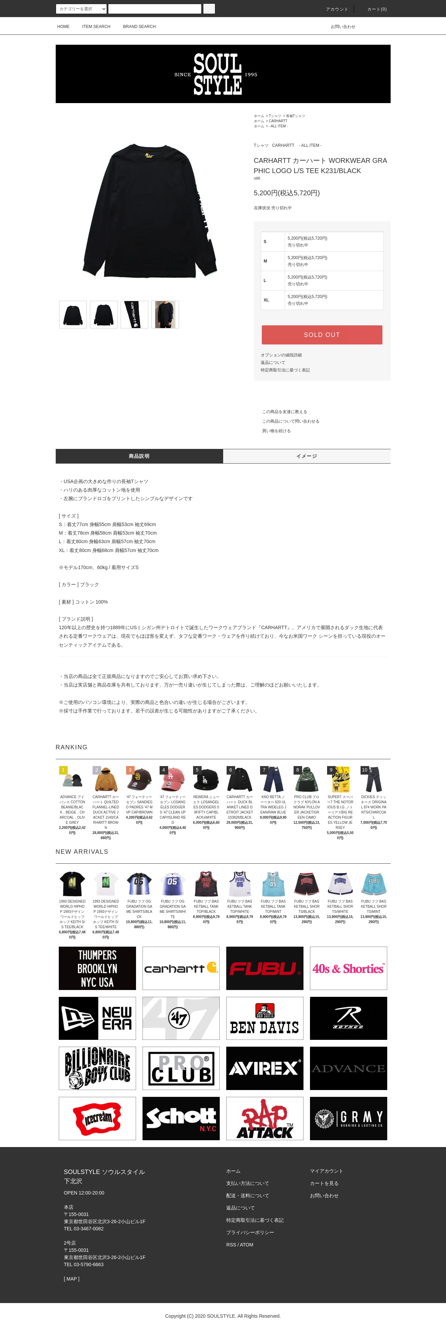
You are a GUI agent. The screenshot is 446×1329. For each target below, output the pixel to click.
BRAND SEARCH (135, 26)
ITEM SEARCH (92, 26)
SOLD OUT (322, 334)
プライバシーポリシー (250, 1232)
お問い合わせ (339, 26)
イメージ (306, 456)
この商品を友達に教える (280, 411)
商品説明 (139, 456)
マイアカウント (326, 1171)
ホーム (259, 116)
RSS (231, 1244)
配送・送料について (247, 1195)
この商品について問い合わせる (287, 421)
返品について (273, 362)
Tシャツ (275, 116)
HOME (63, 26)
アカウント (333, 9)
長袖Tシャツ (295, 116)
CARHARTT (278, 121)
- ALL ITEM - (278, 126)
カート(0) (373, 9)
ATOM (246, 1244)
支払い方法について (247, 1183)
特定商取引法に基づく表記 (285, 370)
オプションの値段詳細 (281, 355)
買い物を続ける (272, 430)
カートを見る (324, 1183)
